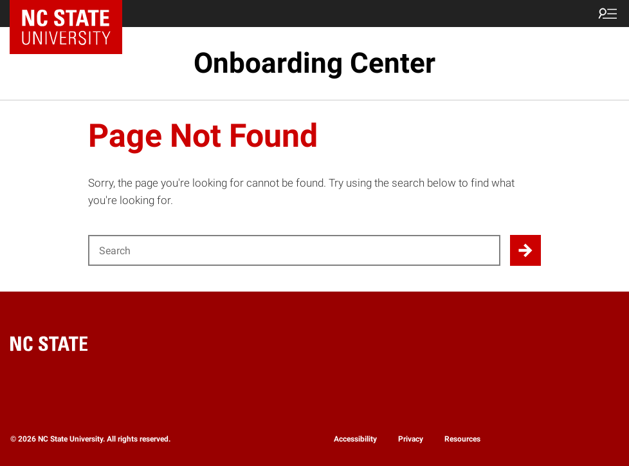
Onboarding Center (314, 63)
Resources (462, 438)
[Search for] (294, 250)
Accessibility (355, 438)
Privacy (410, 438)
